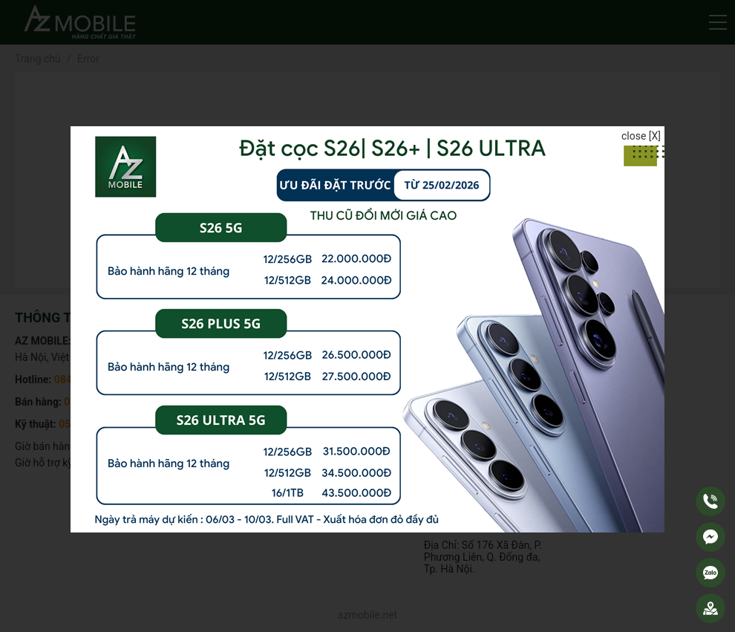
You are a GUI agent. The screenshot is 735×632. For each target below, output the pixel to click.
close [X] (641, 136)
